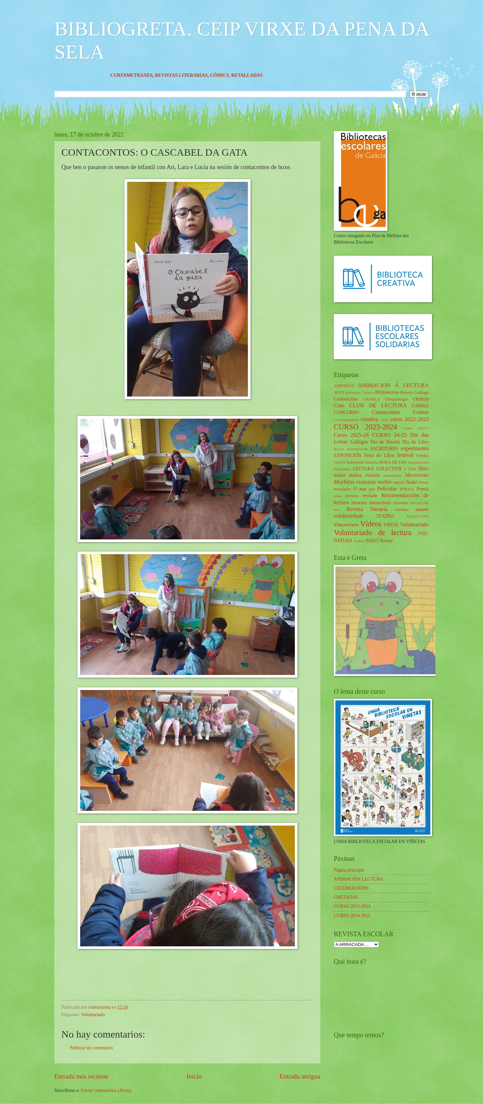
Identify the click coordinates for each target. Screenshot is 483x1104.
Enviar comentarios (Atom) (105, 1090)
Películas (387, 488)
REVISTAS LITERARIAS (193, 75)
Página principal (349, 870)
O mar (360, 488)
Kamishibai (342, 469)
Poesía (423, 488)
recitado (370, 495)
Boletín (406, 392)
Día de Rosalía (385, 441)
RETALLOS (419, 503)
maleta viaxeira (364, 475)
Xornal (386, 540)
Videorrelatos (346, 524)
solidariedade (348, 516)
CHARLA (371, 399)
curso (384, 420)
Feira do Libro (379, 455)
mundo (399, 482)
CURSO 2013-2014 (352, 906)
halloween (355, 462)
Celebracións (346, 399)
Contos (421, 412)
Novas (423, 482)
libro (423, 468)
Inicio (194, 1076)
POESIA (407, 489)
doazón (339, 449)
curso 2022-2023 (409, 419)
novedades (342, 489)
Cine (339, 405)
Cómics (420, 405)
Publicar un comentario (91, 1047)
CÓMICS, (233, 75)
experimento (415, 448)
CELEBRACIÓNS (351, 888)
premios (352, 495)
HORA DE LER (393, 462)
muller (384, 482)
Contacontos (386, 412)
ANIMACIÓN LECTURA (358, 879)
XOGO (372, 540)
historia (371, 462)
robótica (402, 509)
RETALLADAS (259, 75)
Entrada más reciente (81, 1076)
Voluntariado (93, 1014)
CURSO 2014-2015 (352, 915)
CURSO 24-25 (389, 435)
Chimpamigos (396, 399)
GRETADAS (346, 897)
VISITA (391, 524)
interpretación (418, 462)
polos (338, 496)
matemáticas (392, 475)
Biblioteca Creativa (359, 392)
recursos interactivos (371, 502)
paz (372, 489)
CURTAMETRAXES (143, 75)
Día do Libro (415, 441)
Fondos (422, 455)
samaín (422, 509)
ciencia (421, 399)
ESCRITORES (384, 448)
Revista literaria (367, 509)
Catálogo (421, 392)
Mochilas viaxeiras (355, 482)
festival (405, 455)
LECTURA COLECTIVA (377, 468)
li (405, 469)
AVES (339, 392)
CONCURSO (346, 412)
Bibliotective (387, 392)
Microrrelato (417, 475)
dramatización (357, 449)
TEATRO (385, 516)
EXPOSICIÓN (347, 455)
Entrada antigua (299, 1076)
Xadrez (359, 541)
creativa (369, 419)
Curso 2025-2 (416, 428)
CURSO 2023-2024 (365, 427)
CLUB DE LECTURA (378, 405)
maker (339, 475)
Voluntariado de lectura (373, 532)
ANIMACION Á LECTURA (393, 385)
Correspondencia (346, 420)
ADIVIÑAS (344, 385)
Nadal (411, 482)
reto (336, 510)
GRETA (340, 462)
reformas (400, 503)
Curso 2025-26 (351, 435)
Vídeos (370, 524)
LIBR (412, 469)
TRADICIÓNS (417, 516)
